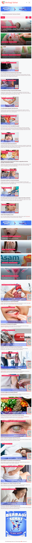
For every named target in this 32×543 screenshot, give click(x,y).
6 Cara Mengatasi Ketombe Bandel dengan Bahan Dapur (11, 72)
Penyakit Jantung (14, 284)
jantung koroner (13, 303)
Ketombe (4, 62)
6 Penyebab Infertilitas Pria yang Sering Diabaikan (10, 180)
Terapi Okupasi (5, 352)
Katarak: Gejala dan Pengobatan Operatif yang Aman (10, 437)
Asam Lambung (5, 262)
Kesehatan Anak (12, 26)
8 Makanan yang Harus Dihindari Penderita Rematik (11, 251)
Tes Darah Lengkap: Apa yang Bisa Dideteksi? (9, 392)
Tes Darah (4, 375)
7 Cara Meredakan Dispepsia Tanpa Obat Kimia (9, 108)
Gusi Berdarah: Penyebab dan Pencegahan (9, 324)
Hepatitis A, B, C (5, 54)
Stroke (3, 187)
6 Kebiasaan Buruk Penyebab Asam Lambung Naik (11, 264)
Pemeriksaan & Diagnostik (13, 375)
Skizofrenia (4, 80)
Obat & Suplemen (10, 330)
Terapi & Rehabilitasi (13, 352)
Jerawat (4, 204)
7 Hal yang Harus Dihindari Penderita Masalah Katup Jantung (12, 44)
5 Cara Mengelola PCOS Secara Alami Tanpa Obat (11, 278)
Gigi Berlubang (5, 133)
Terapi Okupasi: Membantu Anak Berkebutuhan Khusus (11, 369)
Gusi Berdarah (5, 307)
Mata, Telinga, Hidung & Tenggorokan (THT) (16, 421)
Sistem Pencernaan (13, 262)
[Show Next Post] (30, 17)
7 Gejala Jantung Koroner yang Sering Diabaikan (9, 301)
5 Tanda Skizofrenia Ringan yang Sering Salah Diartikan (11, 90)
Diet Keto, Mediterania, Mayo (8, 151)
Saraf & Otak (8, 187)
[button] (26, 2)
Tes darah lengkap (4, 393)
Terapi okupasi (3, 371)
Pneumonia (4, 489)
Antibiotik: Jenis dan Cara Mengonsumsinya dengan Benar (12, 346)
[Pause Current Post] (28, 17)
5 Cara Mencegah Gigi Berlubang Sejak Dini (9, 143)
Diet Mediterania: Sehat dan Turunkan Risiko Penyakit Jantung (12, 415)
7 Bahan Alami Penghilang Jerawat (7, 214)
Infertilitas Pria (5, 170)
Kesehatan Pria (13, 170)
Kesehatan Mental (12, 80)
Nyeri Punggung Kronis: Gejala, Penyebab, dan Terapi (11, 483)
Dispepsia (4, 98)
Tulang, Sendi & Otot (10, 249)
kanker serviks (7, 128)
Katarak (4, 421)
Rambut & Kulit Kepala (11, 62)
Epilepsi (3, 443)
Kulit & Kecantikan (11, 204)
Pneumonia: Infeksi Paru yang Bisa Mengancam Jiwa (10, 505)
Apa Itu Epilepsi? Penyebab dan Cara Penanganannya (10, 460)
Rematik (3, 249)
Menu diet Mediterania (25, 416)
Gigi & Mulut (11, 133)
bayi (7, 508)
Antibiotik (4, 330)
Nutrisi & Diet (5, 152)
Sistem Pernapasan (12, 489)
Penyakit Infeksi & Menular (14, 54)
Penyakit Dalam (10, 98)
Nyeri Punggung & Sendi (7, 466)
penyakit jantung (20, 417)
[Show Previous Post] (27, 17)
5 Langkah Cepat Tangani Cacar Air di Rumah (10, 238)
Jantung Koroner (6, 284)
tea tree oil (28, 216)
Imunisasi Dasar (5, 26)
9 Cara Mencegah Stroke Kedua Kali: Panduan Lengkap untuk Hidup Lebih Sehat (15, 197)
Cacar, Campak (5, 236)
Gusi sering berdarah (4, 325)
